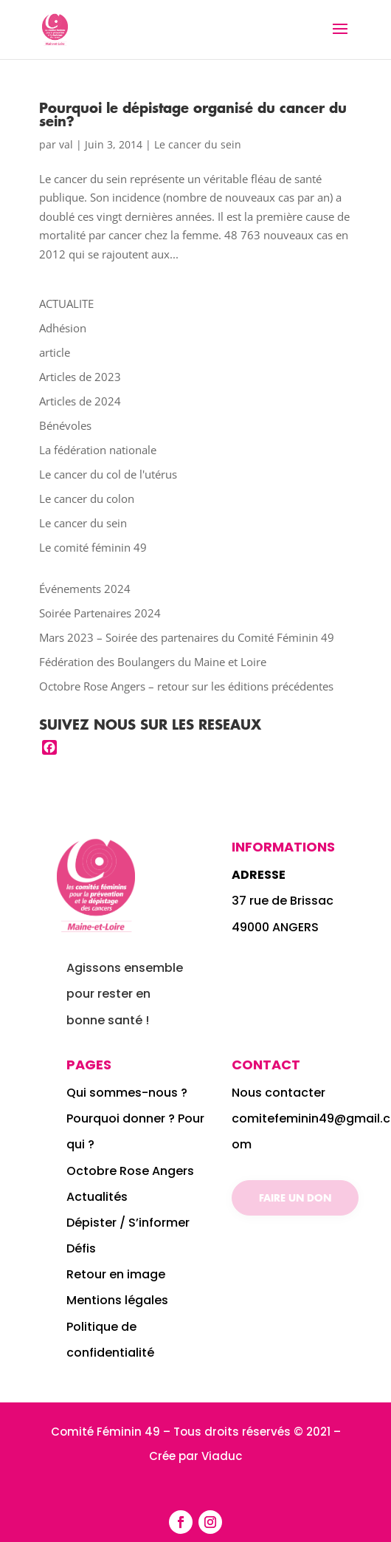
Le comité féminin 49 (93, 547)
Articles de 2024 (80, 401)
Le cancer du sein (197, 144)
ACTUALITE (66, 303)
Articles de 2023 (80, 376)
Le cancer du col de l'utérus (108, 474)
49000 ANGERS (275, 927)
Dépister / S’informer (128, 1222)
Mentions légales (117, 1300)
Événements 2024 (85, 588)
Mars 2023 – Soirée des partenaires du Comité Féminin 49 (186, 637)
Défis (81, 1248)
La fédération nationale (97, 449)
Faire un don (295, 1197)
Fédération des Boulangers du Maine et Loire (152, 661)
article (54, 352)
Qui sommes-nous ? (128, 1092)
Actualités (97, 1196)
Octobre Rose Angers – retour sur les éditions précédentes (186, 686)
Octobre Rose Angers (130, 1170)
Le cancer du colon (86, 498)
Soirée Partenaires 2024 (100, 613)
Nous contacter (278, 1092)
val (66, 144)
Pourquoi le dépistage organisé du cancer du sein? (193, 114)
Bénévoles (65, 425)
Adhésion (62, 328)
